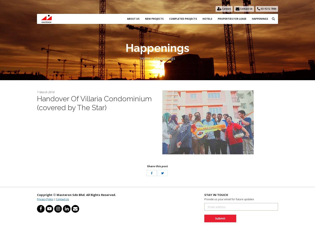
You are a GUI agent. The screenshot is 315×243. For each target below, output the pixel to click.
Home (145, 58)
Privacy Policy (45, 199)
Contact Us (62, 199)
